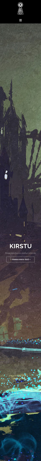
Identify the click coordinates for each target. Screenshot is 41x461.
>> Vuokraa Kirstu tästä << (20, 259)
